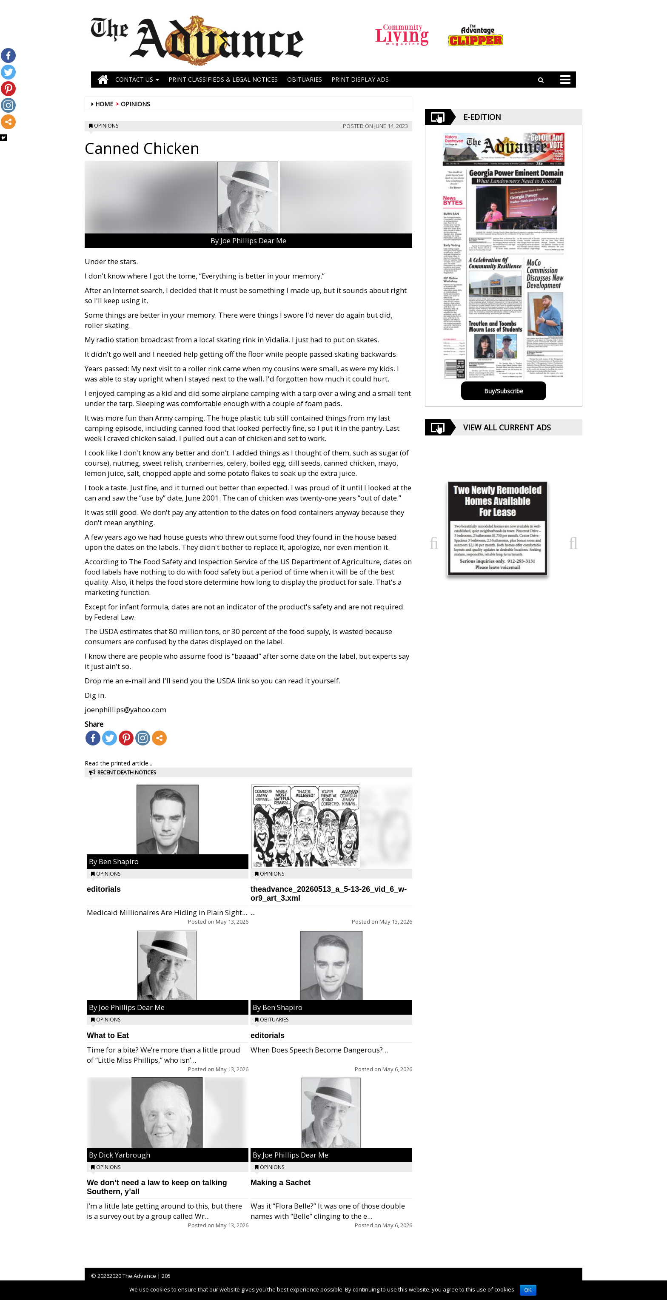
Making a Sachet (281, 1182)
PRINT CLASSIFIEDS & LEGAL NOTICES (223, 79)
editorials (104, 889)
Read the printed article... (118, 763)
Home (104, 104)
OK (528, 1290)
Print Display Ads (360, 79)
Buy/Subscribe (503, 391)
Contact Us (137, 79)
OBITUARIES (304, 79)
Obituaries (274, 1019)
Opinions (135, 104)
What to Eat (108, 1035)
